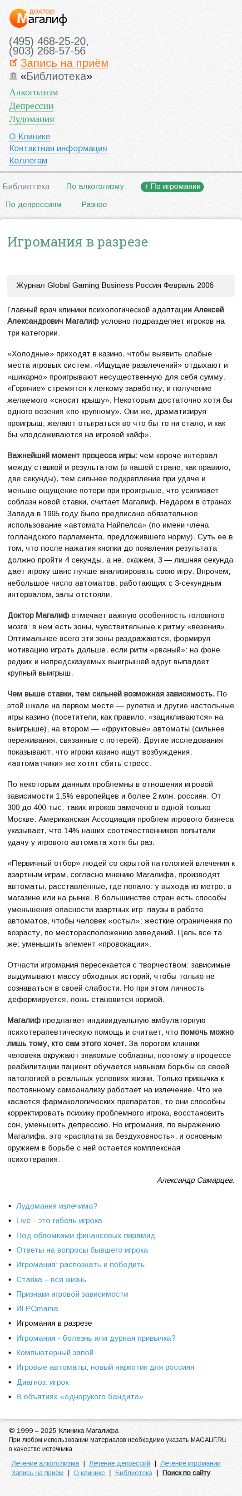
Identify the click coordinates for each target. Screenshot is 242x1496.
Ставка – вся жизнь (51, 1279)
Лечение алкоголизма (45, 1463)
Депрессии (31, 105)
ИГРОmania (37, 1308)
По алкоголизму (95, 186)
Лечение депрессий (119, 1463)
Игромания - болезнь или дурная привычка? (96, 1338)
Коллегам (28, 160)
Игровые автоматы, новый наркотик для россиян (105, 1367)
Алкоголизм (33, 92)
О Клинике (29, 136)
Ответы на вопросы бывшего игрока (82, 1250)
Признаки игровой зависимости (72, 1294)
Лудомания (31, 119)
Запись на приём (64, 63)
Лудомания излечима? (57, 1206)
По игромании (176, 186)
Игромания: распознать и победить (80, 1264)
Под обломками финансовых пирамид (85, 1235)
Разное (94, 204)
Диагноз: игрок (42, 1382)
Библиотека (56, 76)
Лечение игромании (190, 1463)
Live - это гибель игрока (59, 1220)
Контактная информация (58, 148)
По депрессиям (33, 204)
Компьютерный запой (55, 1352)
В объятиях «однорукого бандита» (79, 1396)
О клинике (89, 1472)
